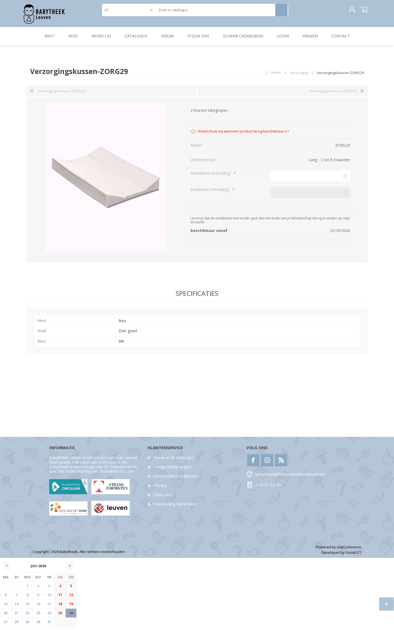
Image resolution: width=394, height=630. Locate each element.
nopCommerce (349, 550)
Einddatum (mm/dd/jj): (210, 192)
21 (16, 616)
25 (60, 616)
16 (38, 607)
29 (27, 625)
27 (5, 625)
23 (38, 616)
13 (5, 607)
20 (5, 616)
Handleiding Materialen (174, 507)
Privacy (160, 488)
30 (38, 625)
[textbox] (215, 11)
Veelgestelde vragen (173, 470)
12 (71, 598)
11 (60, 598)
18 (60, 607)
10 (49, 598)
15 (27, 607)
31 (49, 625)
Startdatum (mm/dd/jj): (211, 176)
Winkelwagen (362, 11)
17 (49, 607)
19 (71, 607)
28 (16, 625)
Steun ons (162, 498)
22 (27, 616)
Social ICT (353, 556)
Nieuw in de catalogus (173, 460)
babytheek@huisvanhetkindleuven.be (290, 477)
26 (71, 616)
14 (16, 607)
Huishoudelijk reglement (176, 479)
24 (49, 616)
